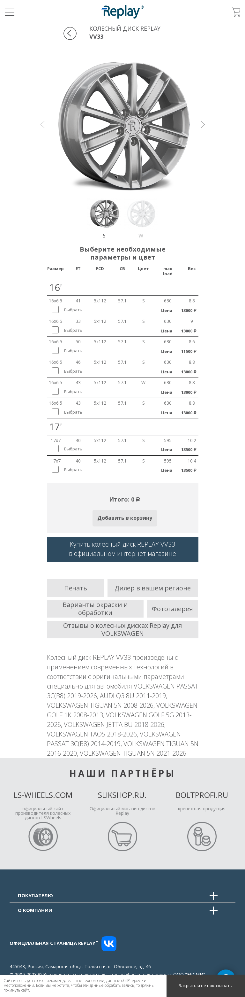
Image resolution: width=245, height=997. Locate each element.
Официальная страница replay (54, 943)
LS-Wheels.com (43, 795)
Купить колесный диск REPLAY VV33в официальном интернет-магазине (122, 549)
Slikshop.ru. (122, 795)
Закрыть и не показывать (205, 985)
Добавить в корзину (124, 517)
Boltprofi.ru (202, 795)
